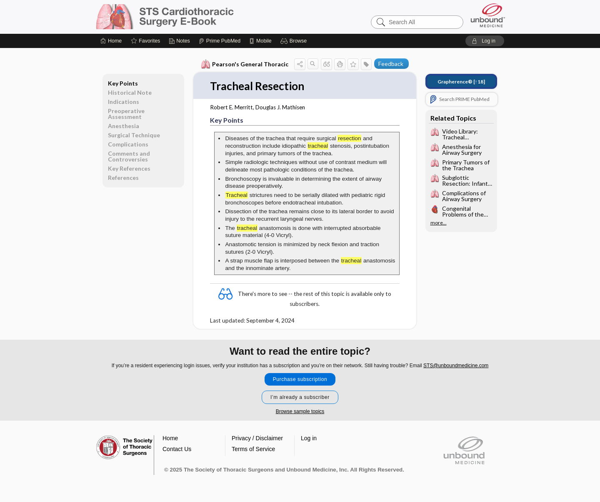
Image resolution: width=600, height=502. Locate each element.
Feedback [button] (390, 63)
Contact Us (176, 449)
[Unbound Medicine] (488, 15)
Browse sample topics (300, 411)
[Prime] (219, 41)
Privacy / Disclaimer (257, 438)
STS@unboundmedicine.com (455, 365)
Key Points (123, 83)
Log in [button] (309, 438)
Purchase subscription (300, 379)
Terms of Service (253, 449)
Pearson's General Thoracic (245, 64)
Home (170, 438)
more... (438, 222)
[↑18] (461, 81)
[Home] (111, 41)
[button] (294, 41)
